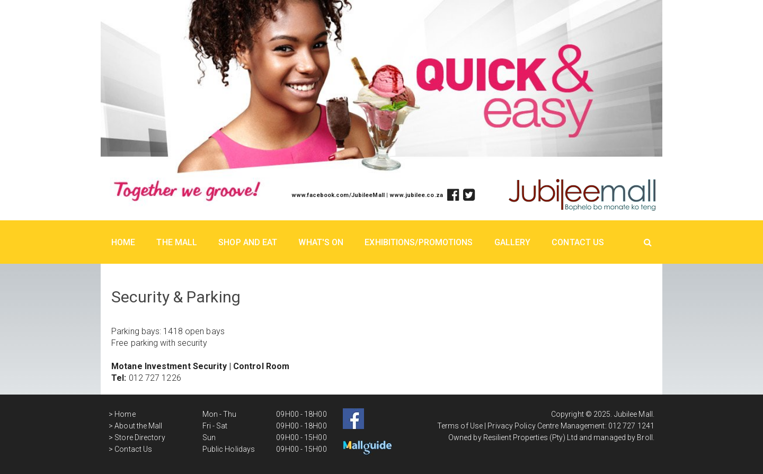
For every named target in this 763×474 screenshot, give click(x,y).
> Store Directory (137, 437)
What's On (320, 242)
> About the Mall (136, 426)
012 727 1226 (155, 378)
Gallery (512, 242)
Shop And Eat (247, 242)
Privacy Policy (511, 426)
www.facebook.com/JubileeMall (338, 195)
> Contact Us (130, 449)
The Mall (176, 242)
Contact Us (578, 242)
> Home (122, 414)
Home (123, 242)
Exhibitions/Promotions (419, 242)
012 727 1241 (631, 426)
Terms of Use (460, 426)
